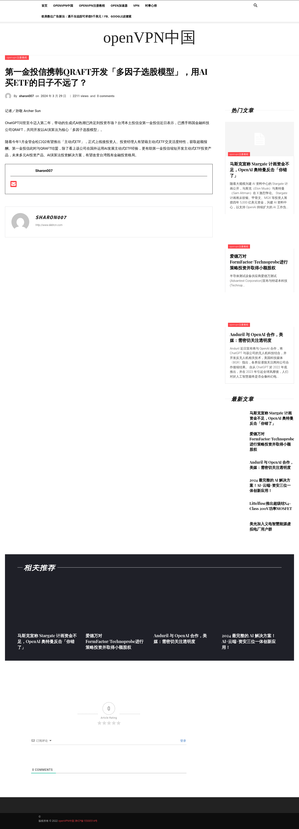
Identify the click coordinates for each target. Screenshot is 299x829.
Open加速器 (119, 5)
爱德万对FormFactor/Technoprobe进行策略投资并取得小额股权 (259, 261)
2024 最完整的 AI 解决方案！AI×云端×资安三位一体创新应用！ (270, 485)
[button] (255, 6)
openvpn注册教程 (92, 5)
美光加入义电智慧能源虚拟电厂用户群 (270, 526)
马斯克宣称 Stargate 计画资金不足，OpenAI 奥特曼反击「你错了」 (259, 169)
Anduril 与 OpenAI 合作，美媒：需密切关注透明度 (256, 337)
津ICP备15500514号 (86, 821)
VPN (136, 5)
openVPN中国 (63, 5)
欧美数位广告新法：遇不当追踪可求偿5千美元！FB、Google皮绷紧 (86, 16)
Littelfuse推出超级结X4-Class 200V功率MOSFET (271, 506)
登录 (182, 740)
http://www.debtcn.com (49, 225)
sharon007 (26, 96)
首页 (44, 5)
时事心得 (151, 5)
